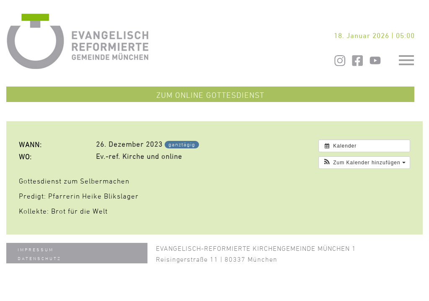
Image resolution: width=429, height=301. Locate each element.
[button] (364, 162)
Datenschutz (39, 258)
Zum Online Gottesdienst (210, 94)
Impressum (36, 249)
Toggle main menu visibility (407, 56)
